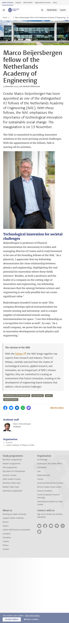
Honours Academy (44, 491)
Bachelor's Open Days (11, 483)
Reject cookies (32, 619)
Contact (6, 549)
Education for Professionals (14, 471)
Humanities (41, 467)
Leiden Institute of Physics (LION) (20, 445)
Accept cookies (11, 619)
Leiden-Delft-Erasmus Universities (16, 529)
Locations (6, 533)
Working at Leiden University (14, 514)
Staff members (28, 3)
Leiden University (7, 3)
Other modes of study (12, 479)
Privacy (5, 545)
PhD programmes (10, 467)
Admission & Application (12, 491)
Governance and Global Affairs (49, 463)
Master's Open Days (11, 487)
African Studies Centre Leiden (49, 487)
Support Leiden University (13, 518)
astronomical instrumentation (17, 396)
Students (18, 3)
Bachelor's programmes (12, 459)
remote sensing (11, 400)
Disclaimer (7, 537)
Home (5, 17)
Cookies (6, 541)
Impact (5, 526)
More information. (32, 615)
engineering (37, 396)
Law (39, 471)
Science (9, 442)
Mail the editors (57, 407)
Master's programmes (11, 463)
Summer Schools (9, 475)
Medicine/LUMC (43, 475)
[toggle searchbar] (42, 10)
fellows (19, 353)
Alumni (5, 522)
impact (48, 396)
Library (55, 3)
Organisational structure (43, 3)
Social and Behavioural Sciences (50, 483)
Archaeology (42, 459)
